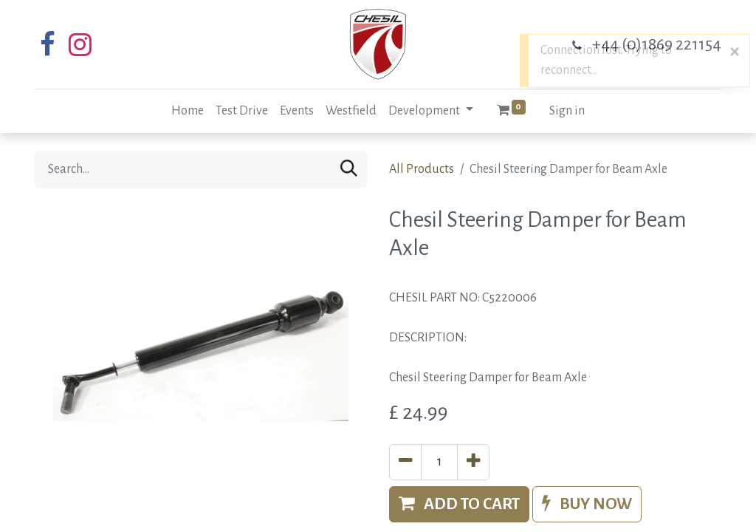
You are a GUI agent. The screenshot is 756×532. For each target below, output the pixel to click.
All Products (421, 169)
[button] (459, 504)
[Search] (349, 169)
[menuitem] (187, 111)
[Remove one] (405, 462)
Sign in (567, 110)
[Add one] (473, 462)
